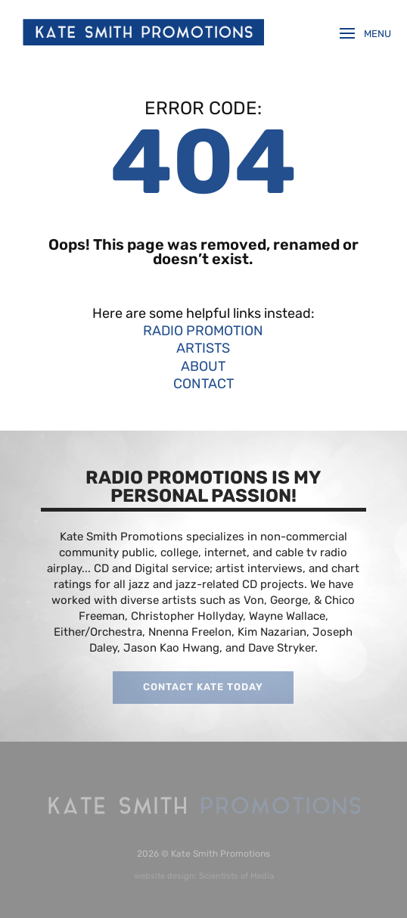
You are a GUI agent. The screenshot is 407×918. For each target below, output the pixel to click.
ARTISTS (203, 348)
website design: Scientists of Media (204, 876)
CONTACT (203, 383)
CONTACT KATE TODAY (203, 686)
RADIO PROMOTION (203, 330)
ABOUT (203, 366)
